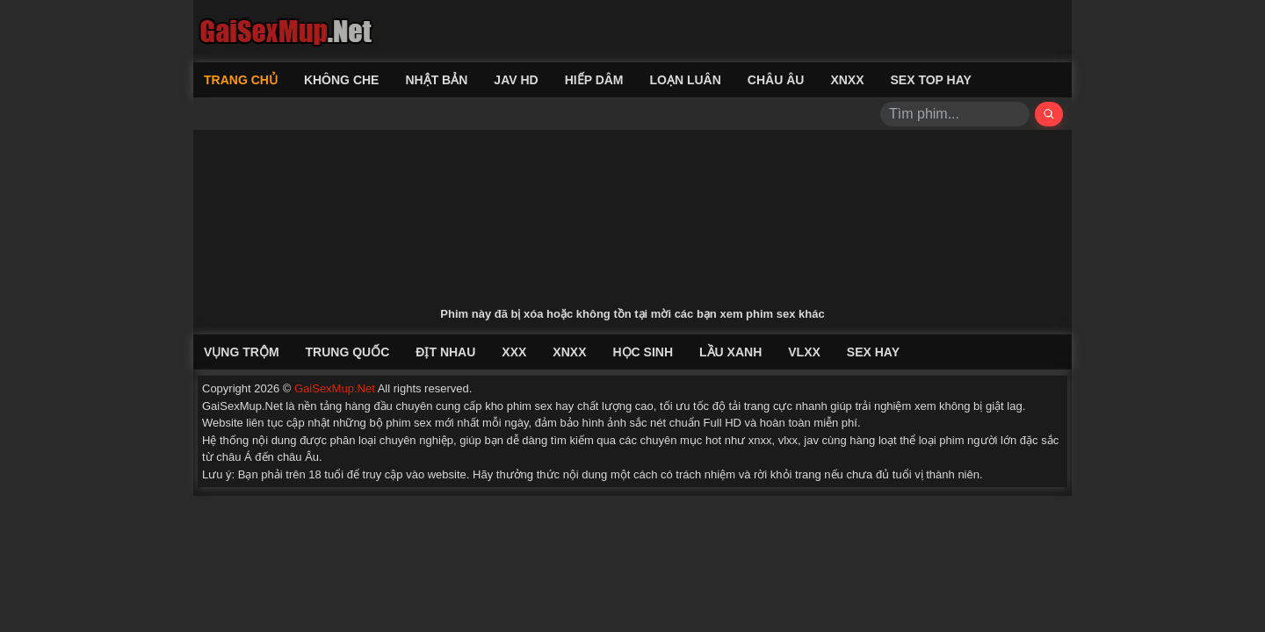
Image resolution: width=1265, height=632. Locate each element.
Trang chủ (241, 80)
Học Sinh (642, 352)
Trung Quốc (348, 352)
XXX (514, 352)
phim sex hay (541, 406)
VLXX (804, 352)
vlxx (788, 440)
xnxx (760, 440)
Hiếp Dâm (594, 80)
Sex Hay (873, 352)
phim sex (408, 422)
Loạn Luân (685, 80)
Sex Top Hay (931, 80)
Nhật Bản (436, 80)
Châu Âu (776, 80)
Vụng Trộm (241, 352)
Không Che (342, 80)
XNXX (847, 80)
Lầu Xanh (730, 352)
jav (811, 440)
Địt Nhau (445, 352)
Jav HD (516, 80)
